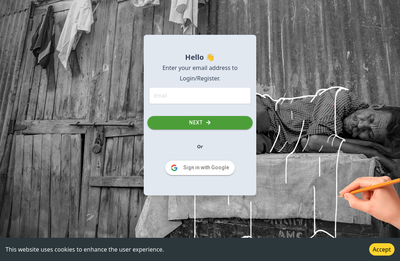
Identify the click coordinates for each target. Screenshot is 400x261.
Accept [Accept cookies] (382, 249)
